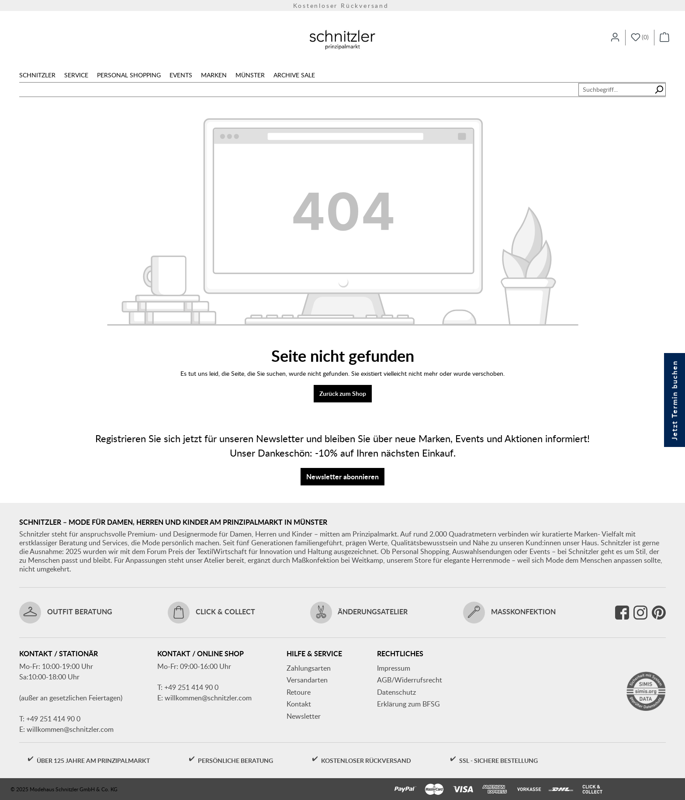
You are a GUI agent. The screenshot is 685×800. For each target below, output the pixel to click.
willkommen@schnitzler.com (70, 729)
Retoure (299, 692)
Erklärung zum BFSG (408, 704)
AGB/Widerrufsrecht (409, 680)
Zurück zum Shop (342, 393)
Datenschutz (396, 692)
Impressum (393, 668)
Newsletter (304, 716)
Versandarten (307, 680)
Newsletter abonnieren (342, 476)
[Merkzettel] (640, 37)
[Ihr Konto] (615, 37)
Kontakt (299, 704)
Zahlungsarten (309, 668)
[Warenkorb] (664, 37)
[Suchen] (659, 89)
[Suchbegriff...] (615, 89)
